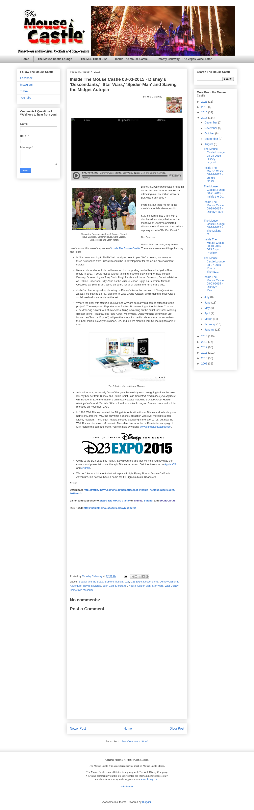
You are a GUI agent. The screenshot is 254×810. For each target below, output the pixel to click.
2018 (204, 107)
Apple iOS (170, 464)
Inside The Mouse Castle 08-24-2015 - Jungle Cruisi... (214, 174)
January (209, 329)
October (209, 133)
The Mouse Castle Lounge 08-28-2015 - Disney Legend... (214, 155)
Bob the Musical (114, 581)
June (207, 302)
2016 (204, 112)
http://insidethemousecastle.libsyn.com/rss (110, 507)
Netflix (132, 585)
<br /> (115, 541)
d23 (127, 581)
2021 (204, 101)
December (211, 122)
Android (85, 467)
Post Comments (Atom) (134, 741)
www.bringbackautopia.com (155, 426)
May (207, 308)
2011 (204, 352)
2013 (204, 341)
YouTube (25, 97)
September (211, 138)
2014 (204, 336)
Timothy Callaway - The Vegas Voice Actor (184, 59)
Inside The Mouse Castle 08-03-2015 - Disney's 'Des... (214, 283)
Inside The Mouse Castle (131, 59)
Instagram (26, 84)
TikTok (24, 91)
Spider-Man (144, 585)
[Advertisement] (127, 710)
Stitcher (148, 500)
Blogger (146, 801)
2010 (204, 358)
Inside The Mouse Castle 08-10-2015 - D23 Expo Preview (214, 246)
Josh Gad (108, 585)
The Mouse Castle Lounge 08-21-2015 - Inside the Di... (214, 191)
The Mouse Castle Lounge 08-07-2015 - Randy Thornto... (214, 264)
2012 (204, 347)
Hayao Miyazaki (92, 585)
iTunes (138, 500)
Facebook (26, 78)
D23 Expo (136, 581)
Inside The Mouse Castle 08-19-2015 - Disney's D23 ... (214, 208)
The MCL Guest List (94, 59)
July (207, 297)
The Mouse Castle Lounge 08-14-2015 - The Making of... (214, 227)
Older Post (176, 728)
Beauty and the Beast (91, 581)
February (210, 324)
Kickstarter (121, 585)
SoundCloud (167, 500)
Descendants (150, 581)
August (209, 144)
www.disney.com (149, 779)
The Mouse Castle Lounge (55, 59)
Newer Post (78, 728)
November (211, 128)
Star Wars (157, 585)
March (208, 318)
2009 (204, 363)
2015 (204, 117)
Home (25, 59)
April (207, 313)
